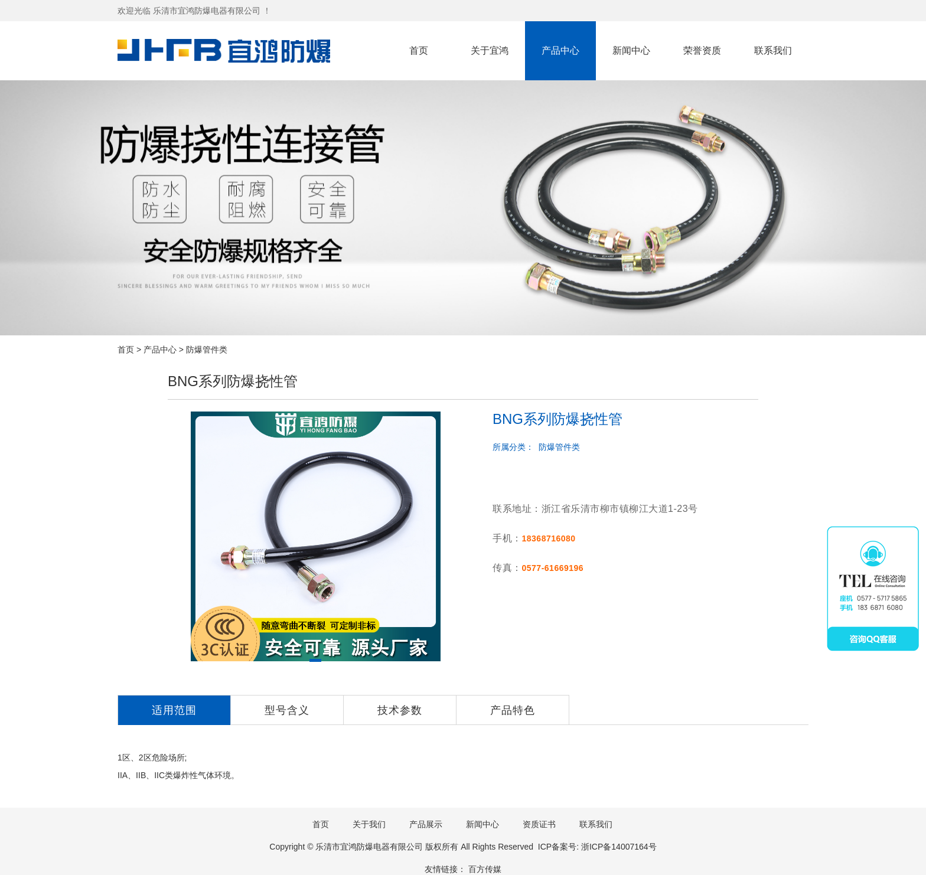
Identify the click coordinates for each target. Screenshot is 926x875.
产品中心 (560, 50)
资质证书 (539, 824)
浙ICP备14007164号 (619, 846)
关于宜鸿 (489, 50)
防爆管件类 (206, 349)
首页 (418, 50)
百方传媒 (484, 869)
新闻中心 (631, 50)
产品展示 (425, 824)
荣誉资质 (702, 50)
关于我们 (369, 824)
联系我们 (773, 50)
